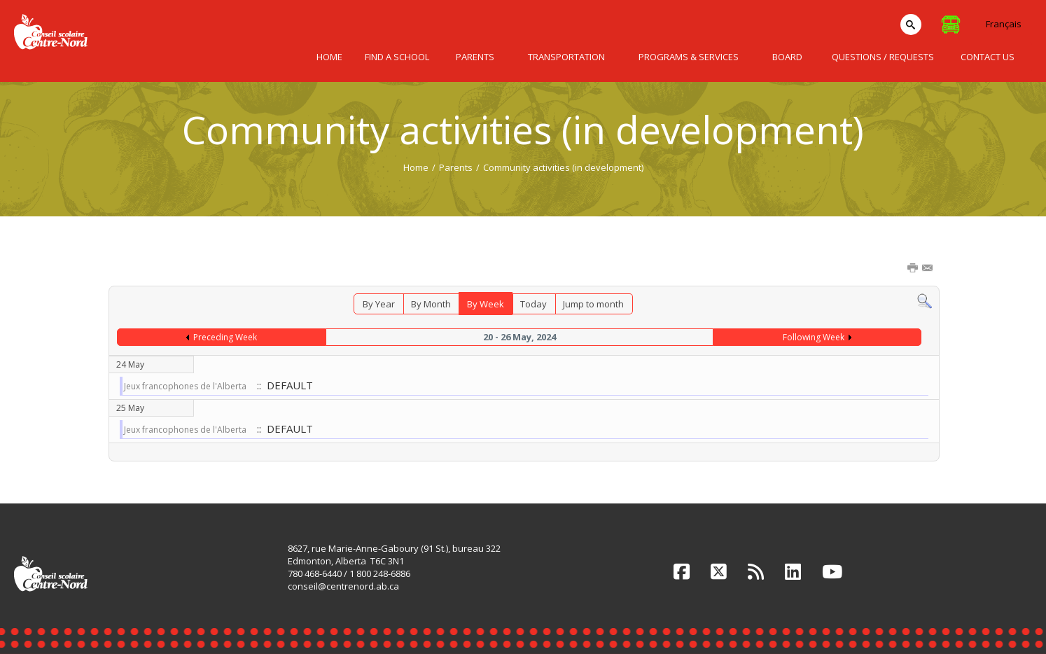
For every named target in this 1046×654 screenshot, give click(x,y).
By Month (431, 304)
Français (1003, 24)
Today (533, 304)
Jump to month (593, 304)
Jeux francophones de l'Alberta (186, 386)
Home (415, 167)
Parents (456, 167)
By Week (485, 304)
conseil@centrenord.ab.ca (343, 586)
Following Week (813, 337)
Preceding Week (225, 337)
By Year (379, 304)
